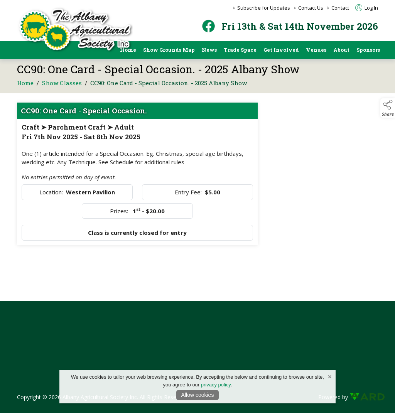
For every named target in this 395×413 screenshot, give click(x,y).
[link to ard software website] (363, 397)
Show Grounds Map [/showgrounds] (169, 49)
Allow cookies (197, 395)
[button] (387, 108)
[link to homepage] (75, 29)
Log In (366, 7)
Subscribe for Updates (263, 7)
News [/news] (209, 49)
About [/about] (341, 49)
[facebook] (208, 26)
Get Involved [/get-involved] (281, 49)
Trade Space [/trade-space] (240, 49)
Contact (340, 7)
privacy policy (216, 385)
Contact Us (310, 7)
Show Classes (62, 85)
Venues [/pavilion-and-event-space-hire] (316, 49)
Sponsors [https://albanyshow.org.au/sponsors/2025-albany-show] (368, 49)
